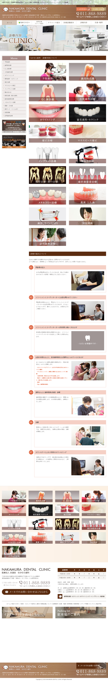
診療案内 (55, 604)
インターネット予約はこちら (27, 612)
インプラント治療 (10, 89)
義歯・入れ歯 (9, 105)
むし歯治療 (8, 68)
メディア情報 (84, 604)
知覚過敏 (7, 112)
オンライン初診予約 (95, 604)
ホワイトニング (9, 75)
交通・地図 (98, 22)
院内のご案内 (36, 604)
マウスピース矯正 (10, 85)
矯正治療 (7, 82)
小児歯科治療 (9, 72)
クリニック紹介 (53, 22)
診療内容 (83, 22)
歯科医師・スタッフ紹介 (39, 22)
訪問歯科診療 (9, 115)
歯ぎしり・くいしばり (11, 109)
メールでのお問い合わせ (98, 9)
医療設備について (46, 604)
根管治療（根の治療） (11, 95)
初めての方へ (24, 22)
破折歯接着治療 (9, 99)
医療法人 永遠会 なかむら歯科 (25, 9)
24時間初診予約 (83, 9)
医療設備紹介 (68, 22)
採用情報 (69, 604)
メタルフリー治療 (10, 102)
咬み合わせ (41, 524)
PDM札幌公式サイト (14, 141)
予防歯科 (7, 62)
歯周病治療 (8, 65)
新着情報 (76, 604)
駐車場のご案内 (80, 612)
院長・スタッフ (25, 604)
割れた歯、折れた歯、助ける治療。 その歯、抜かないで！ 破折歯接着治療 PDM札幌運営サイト (14, 126)
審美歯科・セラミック (11, 79)
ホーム (9, 22)
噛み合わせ (8, 92)
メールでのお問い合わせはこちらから (26, 592)
